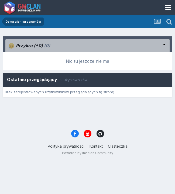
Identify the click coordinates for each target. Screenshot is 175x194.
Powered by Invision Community (87, 153)
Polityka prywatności (66, 146)
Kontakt (96, 146)
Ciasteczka (118, 146)
